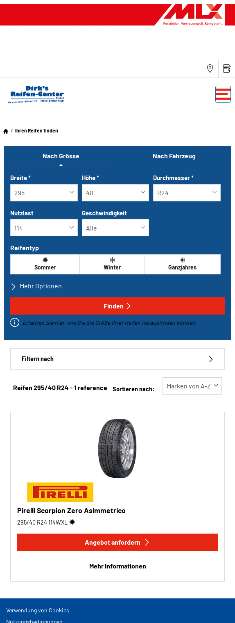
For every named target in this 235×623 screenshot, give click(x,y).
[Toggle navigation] (223, 94)
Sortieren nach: (133, 389)
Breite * (20, 177)
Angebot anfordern (117, 542)
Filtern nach (117, 358)
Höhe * (90, 177)
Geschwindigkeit (104, 213)
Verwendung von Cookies (37, 610)
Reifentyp (24, 247)
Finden (118, 306)
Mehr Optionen (36, 286)
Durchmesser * (173, 177)
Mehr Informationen (117, 566)
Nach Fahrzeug (174, 156)
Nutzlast (22, 213)
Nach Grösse (61, 156)
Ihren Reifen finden (36, 130)
